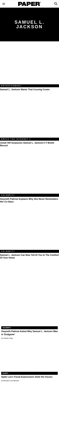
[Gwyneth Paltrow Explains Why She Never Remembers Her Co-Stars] (29, 174)
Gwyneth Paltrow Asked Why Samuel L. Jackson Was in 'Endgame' (29, 333)
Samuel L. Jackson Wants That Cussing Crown (25, 89)
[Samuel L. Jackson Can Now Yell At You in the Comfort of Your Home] (29, 230)
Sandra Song (8, 338)
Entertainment (11, 86)
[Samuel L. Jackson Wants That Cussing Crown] (29, 64)
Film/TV (5, 373)
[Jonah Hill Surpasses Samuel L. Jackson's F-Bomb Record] (29, 118)
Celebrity (8, 195)
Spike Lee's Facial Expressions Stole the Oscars (26, 377)
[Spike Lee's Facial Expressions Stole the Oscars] (29, 358)
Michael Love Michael (11, 381)
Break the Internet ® (16, 139)
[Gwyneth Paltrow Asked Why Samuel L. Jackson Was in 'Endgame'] (29, 312)
